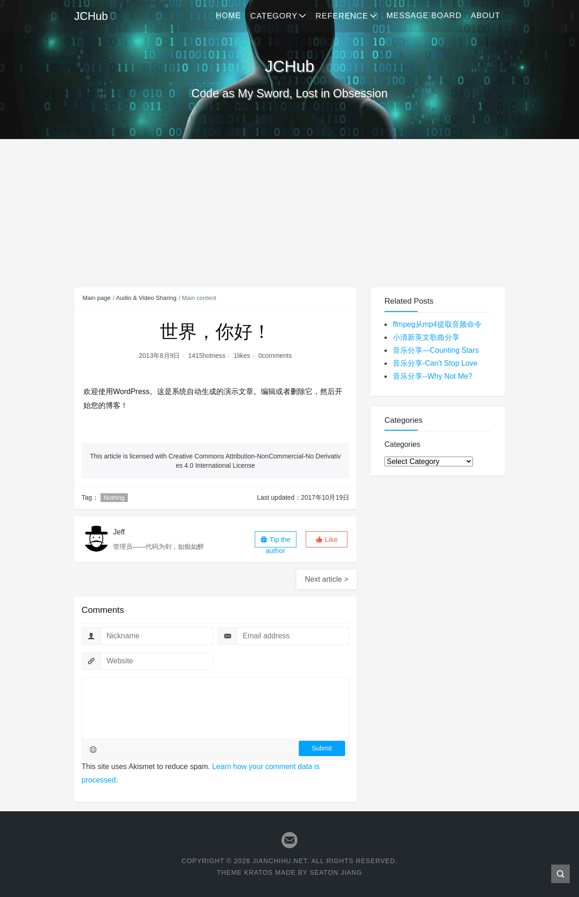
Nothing (114, 497)
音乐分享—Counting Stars (436, 350)
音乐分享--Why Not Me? (432, 376)
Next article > (326, 579)
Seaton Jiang (336, 872)
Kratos (258, 872)
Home (228, 15)
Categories (402, 444)
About (485, 15)
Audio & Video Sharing (146, 297)
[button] (326, 539)
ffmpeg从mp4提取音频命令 (437, 324)
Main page (96, 297)
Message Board (423, 15)
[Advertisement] (289, 209)
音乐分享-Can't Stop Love (435, 363)
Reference (341, 16)
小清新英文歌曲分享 (426, 337)
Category (273, 16)
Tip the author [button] (275, 541)
